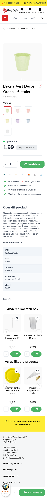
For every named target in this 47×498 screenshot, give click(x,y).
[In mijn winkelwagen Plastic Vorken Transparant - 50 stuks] (15, 354)
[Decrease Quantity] (5, 164)
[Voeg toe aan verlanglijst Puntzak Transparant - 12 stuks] (37, 371)
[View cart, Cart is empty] (40, 10)
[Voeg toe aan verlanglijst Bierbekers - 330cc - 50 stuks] (37, 318)
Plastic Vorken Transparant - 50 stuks (12, 338)
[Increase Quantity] (15, 164)
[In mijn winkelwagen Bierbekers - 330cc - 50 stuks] (36, 354)
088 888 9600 (9, 447)
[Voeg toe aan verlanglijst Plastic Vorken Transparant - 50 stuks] (16, 318)
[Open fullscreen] (22, 62)
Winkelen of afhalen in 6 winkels (22, 190)
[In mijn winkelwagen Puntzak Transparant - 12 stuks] (36, 409)
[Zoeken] (41, 18)
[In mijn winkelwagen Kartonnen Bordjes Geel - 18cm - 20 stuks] (15, 409)
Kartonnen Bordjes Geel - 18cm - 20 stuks (12, 390)
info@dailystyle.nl (10, 450)
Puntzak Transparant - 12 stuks (33, 390)
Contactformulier (10, 452)
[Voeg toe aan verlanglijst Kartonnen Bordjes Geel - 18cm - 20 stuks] (16, 371)
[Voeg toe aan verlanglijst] (40, 86)
